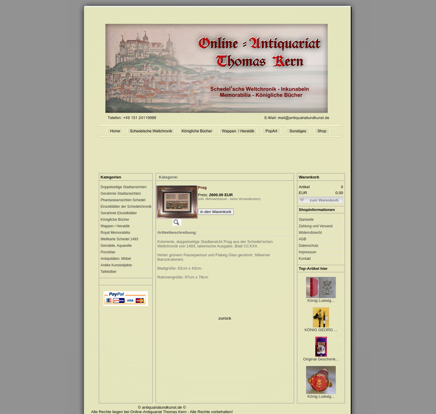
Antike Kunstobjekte (116, 265)
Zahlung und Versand (315, 226)
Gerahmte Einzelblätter (119, 213)
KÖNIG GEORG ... (320, 328)
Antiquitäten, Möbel (116, 259)
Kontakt (305, 259)
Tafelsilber (109, 272)
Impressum (307, 252)
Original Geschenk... (321, 357)
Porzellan (108, 252)
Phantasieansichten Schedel (123, 200)
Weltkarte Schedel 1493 (119, 239)
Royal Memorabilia (115, 233)
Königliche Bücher (115, 220)
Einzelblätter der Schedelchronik (126, 206)
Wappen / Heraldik (115, 226)
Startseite (306, 220)
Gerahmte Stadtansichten (121, 193)
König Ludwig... (321, 299)
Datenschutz (309, 246)
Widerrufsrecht (310, 233)
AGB (302, 239)
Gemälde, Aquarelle (116, 246)
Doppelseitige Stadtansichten (123, 187)
